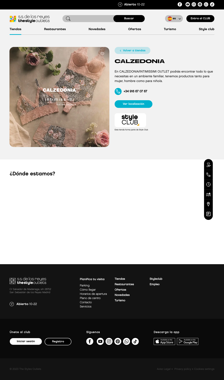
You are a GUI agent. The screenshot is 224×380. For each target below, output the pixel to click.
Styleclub (156, 279)
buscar (129, 18)
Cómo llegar (88, 290)
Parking (84, 285)
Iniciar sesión (26, 341)
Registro (58, 341)
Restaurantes (55, 29)
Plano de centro (90, 298)
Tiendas (15, 29)
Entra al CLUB (200, 18)
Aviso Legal (163, 369)
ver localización (134, 104)
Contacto (86, 302)
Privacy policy (182, 369)
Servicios (85, 306)
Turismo (170, 29)
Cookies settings (204, 369)
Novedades (97, 29)
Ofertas (134, 29)
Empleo (154, 284)
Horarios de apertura (93, 294)
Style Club (206, 29)
